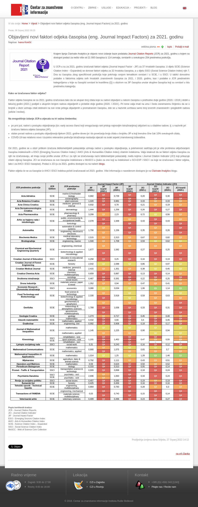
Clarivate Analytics (161, 171)
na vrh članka (183, 453)
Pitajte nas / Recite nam (164, 487)
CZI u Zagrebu (97, 482)
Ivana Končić (25, 42)
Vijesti (34, 23)
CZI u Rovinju (97, 487)
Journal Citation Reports (141, 53)
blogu (102, 164)
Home (25, 23)
